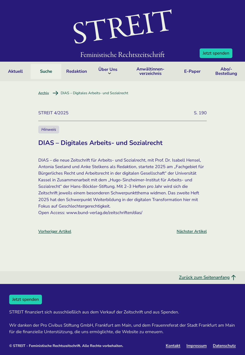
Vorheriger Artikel (54, 231)
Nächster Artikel (192, 231)
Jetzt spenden (216, 53)
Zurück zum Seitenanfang (207, 277)
